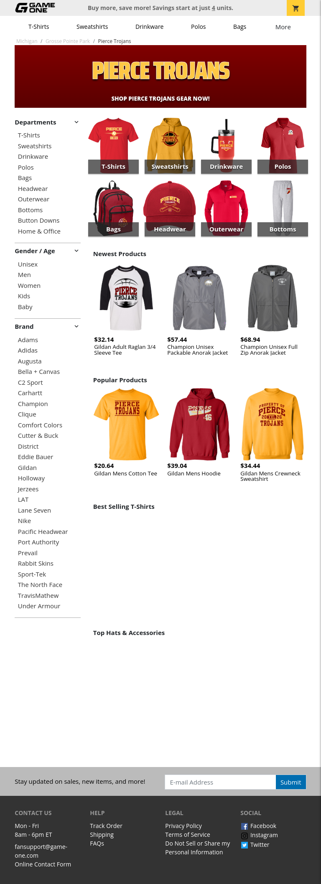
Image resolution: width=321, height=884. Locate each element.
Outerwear (33, 199)
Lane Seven (34, 510)
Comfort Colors (40, 425)
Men (24, 274)
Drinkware (149, 26)
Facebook (258, 826)
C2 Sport (30, 382)
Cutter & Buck (38, 435)
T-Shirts (38, 26)
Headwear (33, 188)
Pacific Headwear (43, 531)
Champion (33, 403)
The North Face (40, 584)
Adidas (28, 350)
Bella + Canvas (39, 371)
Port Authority (38, 542)
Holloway (31, 478)
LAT (23, 499)
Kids (24, 296)
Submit (290, 782)
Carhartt (30, 392)
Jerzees (28, 489)
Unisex (28, 264)
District (28, 446)
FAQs (97, 843)
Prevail (28, 552)
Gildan (27, 467)
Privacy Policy (183, 826)
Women (29, 285)
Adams (28, 339)
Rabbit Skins (36, 563)
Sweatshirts (92, 26)
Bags (239, 26)
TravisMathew (38, 595)
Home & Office (39, 231)
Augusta (30, 361)
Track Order (106, 826)
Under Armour (39, 606)
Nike (24, 520)
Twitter (254, 844)
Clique (27, 414)
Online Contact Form (43, 864)
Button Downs (39, 220)
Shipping (102, 834)
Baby (25, 306)
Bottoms (30, 209)
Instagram (259, 835)
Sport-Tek (32, 574)
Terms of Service (187, 834)
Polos (198, 26)
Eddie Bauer (36, 456)
